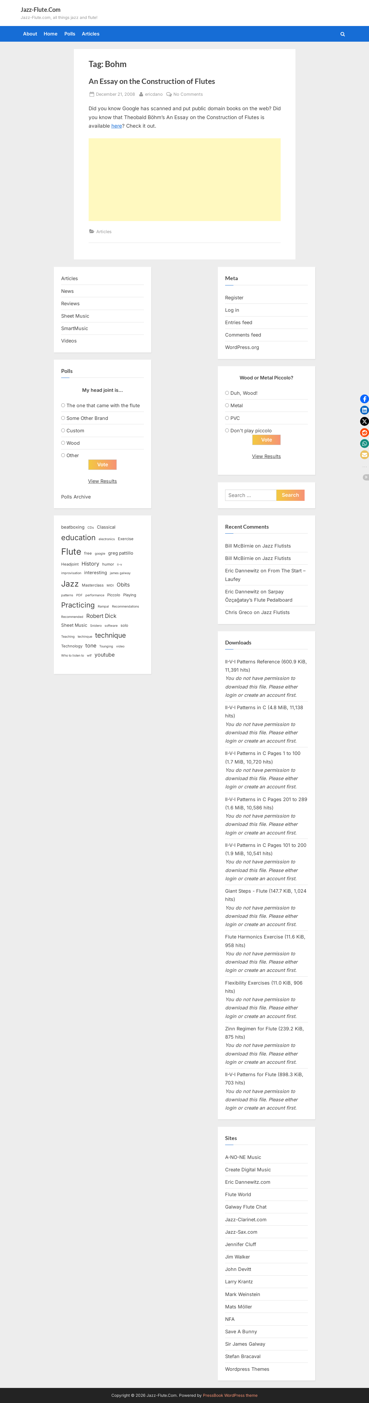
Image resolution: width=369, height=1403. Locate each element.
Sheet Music (75, 316)
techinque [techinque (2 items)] (85, 637)
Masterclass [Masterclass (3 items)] (93, 585)
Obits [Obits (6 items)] (123, 585)
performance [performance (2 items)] (94, 595)
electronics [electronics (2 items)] (107, 539)
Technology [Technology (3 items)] (71, 646)
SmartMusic (74, 328)
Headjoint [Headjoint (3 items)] (70, 564)
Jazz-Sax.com (241, 1232)
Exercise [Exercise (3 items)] (126, 538)
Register (234, 298)
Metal (236, 405)
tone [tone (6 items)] (90, 646)
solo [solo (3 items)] (124, 625)
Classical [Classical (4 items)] (106, 527)
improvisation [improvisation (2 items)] (71, 573)
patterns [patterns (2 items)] (67, 595)
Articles (91, 34)
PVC (235, 418)
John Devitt (238, 1269)
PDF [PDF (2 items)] (79, 595)
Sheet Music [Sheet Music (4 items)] (74, 625)
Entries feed (238, 322)
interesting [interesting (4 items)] (95, 573)
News (67, 291)
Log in (232, 310)
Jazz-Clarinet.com (245, 1219)
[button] (364, 398)
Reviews (70, 303)
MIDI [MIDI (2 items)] (110, 585)
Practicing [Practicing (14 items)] (78, 605)
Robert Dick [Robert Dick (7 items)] (101, 616)
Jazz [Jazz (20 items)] (70, 583)
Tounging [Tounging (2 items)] (106, 647)
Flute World (238, 1195)
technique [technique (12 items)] (110, 635)
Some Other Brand (87, 418)
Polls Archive (76, 497)
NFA (230, 1319)
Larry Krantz (239, 1282)
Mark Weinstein (242, 1294)
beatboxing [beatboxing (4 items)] (72, 527)
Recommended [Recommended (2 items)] (72, 617)
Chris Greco (238, 613)
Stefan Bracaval (243, 1357)
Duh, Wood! (244, 393)
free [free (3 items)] (88, 553)
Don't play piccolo (251, 430)
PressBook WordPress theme (230, 1395)
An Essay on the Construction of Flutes (152, 81)
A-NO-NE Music (243, 1157)
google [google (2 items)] (100, 554)
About (30, 34)
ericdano (154, 93)
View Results (102, 481)
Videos (69, 341)
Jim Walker (237, 1257)
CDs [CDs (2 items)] (90, 528)
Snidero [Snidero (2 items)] (96, 626)
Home (51, 34)
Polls (69, 34)
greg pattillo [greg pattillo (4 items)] (120, 553)
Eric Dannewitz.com (247, 1182)
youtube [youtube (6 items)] (105, 655)
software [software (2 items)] (111, 626)
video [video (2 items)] (120, 647)
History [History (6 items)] (90, 564)
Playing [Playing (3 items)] (129, 595)
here (116, 126)
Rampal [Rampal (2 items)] (103, 606)
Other (72, 455)
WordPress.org (242, 347)
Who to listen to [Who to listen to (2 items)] (72, 656)
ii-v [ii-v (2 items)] (119, 565)
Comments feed (243, 335)
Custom (75, 430)
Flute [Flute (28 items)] (71, 552)
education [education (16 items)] (78, 537)
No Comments (188, 94)
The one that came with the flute (103, 405)
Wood (73, 443)
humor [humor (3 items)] (108, 564)
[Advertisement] (185, 179)
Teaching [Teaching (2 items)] (68, 637)
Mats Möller (238, 1307)
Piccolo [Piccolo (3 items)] (113, 595)
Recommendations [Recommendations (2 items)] (125, 606)
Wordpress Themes (247, 1369)
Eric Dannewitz (242, 571)
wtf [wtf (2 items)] (89, 656)
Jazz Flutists (276, 546)
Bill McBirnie (239, 546)
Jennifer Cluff (240, 1244)
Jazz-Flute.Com (41, 9)
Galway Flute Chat (245, 1207)
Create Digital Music (248, 1170)
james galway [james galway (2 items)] (120, 573)
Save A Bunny (241, 1332)
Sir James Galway (245, 1344)
